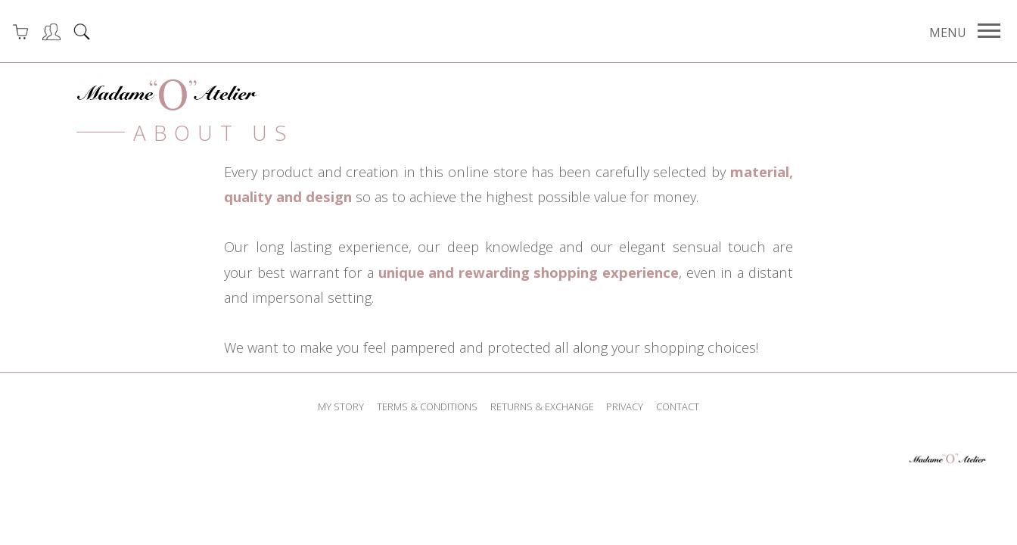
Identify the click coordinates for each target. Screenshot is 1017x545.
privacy (624, 406)
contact (677, 406)
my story (341, 406)
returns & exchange (542, 406)
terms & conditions (427, 406)
